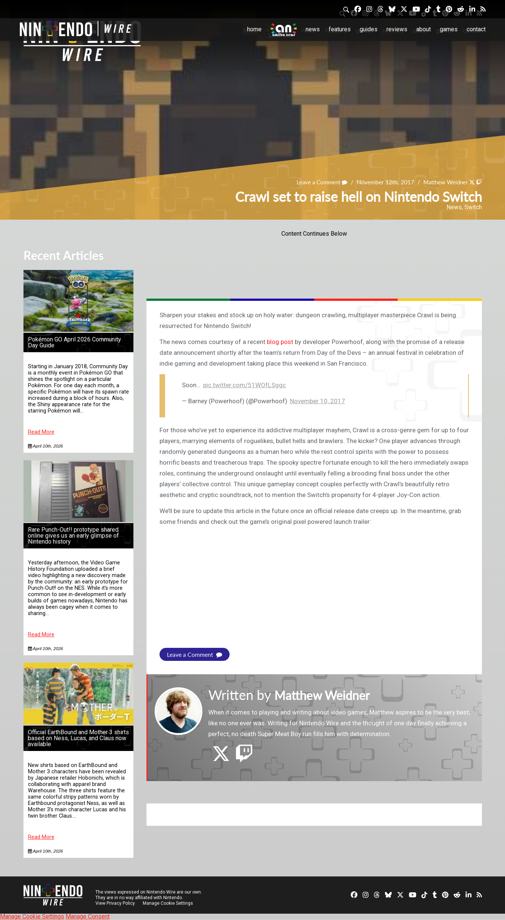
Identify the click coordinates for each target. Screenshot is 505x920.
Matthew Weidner (443, 181)
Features (340, 29)
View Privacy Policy (115, 903)
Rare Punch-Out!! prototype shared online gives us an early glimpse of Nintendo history (73, 535)
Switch (473, 207)
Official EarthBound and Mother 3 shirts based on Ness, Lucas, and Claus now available (78, 738)
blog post (280, 342)
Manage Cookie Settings (168, 903)
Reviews (396, 29)
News (313, 29)
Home (254, 29)
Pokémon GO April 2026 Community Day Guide (74, 342)
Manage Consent (88, 916)
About (423, 29)
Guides (369, 29)
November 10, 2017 (317, 401)
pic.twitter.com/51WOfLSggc (244, 385)
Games (449, 29)
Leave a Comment (316, 181)
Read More (41, 432)
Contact (476, 29)
